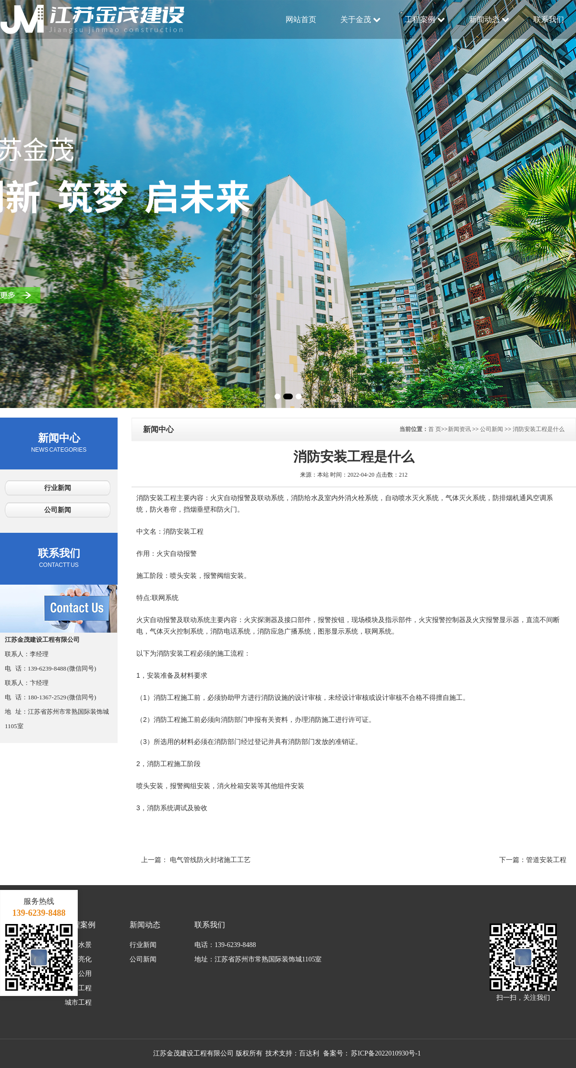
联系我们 (548, 19)
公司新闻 (57, 510)
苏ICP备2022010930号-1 (385, 1053)
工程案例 (425, 19)
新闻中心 (59, 442)
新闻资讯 (459, 429)
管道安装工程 (546, 860)
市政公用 (78, 973)
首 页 (434, 429)
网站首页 (301, 19)
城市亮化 (78, 959)
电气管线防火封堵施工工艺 (210, 860)
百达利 (309, 1053)
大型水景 (78, 944)
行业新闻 (57, 488)
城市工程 (78, 1002)
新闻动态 (489, 19)
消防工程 (78, 988)
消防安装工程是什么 (538, 429)
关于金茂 (360, 19)
